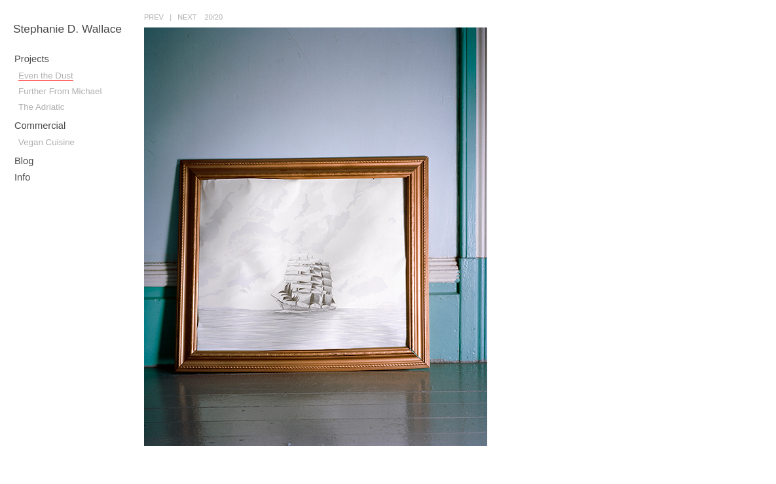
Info (22, 177)
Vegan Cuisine (46, 142)
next (186, 17)
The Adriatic (41, 107)
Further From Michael (60, 91)
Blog (23, 161)
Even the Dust (45, 75)
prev (154, 17)
